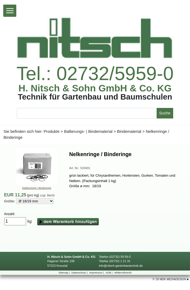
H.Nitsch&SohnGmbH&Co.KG (95, 88)
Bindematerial (129, 131)
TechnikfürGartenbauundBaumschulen (95, 97)
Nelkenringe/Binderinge (36, 187)
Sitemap (65, 272)
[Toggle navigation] (9, 11)
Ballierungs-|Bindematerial (88, 131)
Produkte (51, 131)
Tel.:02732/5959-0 (94, 73)
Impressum (96, 272)
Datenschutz (79, 272)
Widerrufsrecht (122, 272)
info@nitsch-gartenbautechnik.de (121, 265)
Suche (164, 113)
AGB (109, 272)
